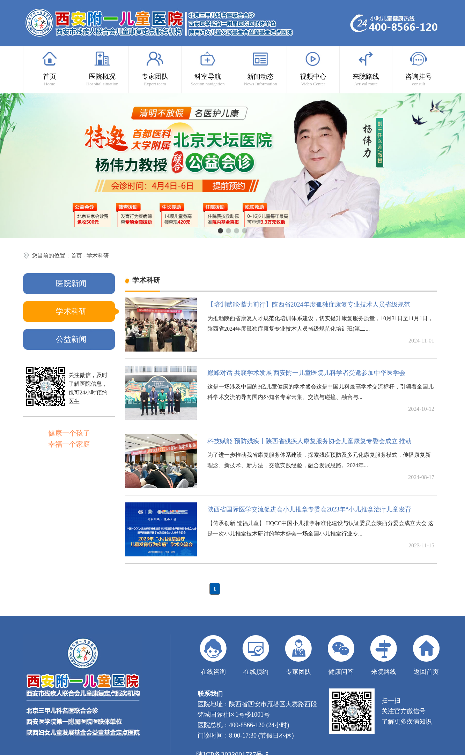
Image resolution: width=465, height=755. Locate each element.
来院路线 (366, 68)
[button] (220, 230)
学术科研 (98, 256)
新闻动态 (260, 68)
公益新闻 (71, 339)
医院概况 (102, 68)
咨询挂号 (418, 68)
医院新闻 (71, 283)
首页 (49, 68)
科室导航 (208, 68)
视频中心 (313, 68)
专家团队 (155, 68)
